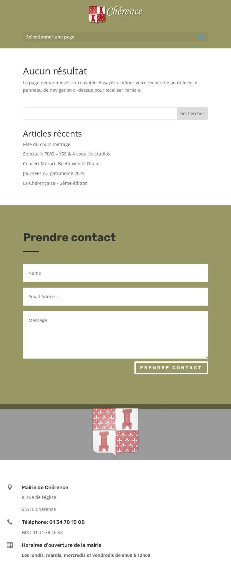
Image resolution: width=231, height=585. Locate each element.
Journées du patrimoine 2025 (54, 173)
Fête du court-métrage (46, 144)
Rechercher (192, 113)
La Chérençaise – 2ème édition (55, 183)
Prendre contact (171, 368)
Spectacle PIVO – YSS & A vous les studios (66, 154)
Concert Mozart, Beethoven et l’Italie (61, 164)
